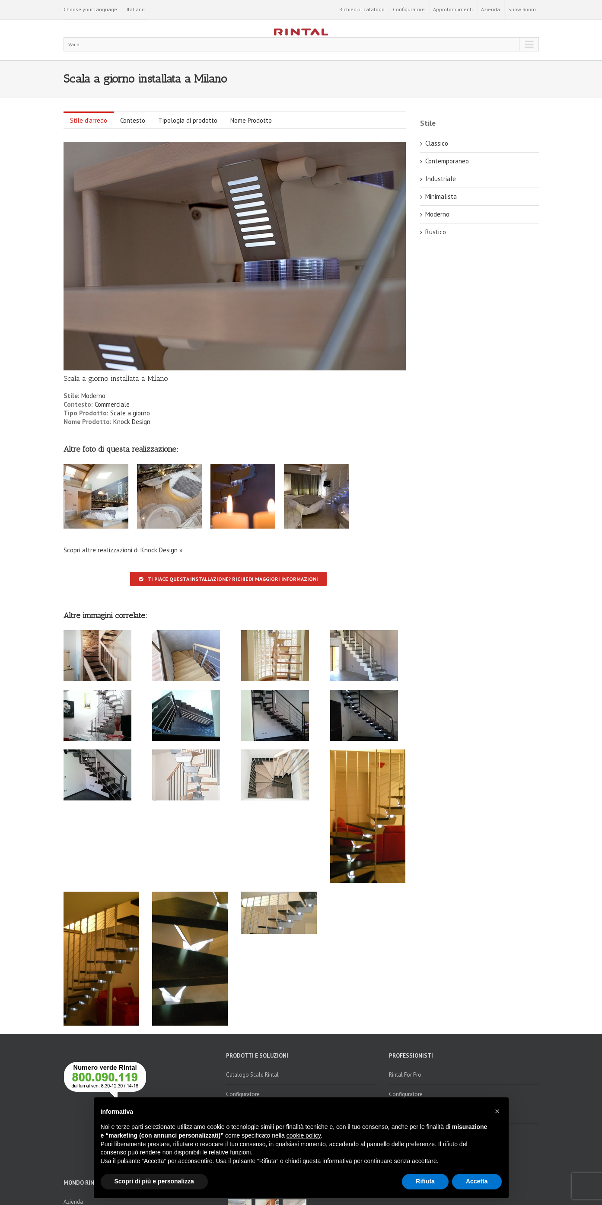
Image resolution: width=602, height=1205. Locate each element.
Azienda (490, 9)
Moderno (93, 396)
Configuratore (409, 9)
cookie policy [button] (304, 1135)
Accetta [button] (477, 1181)
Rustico (435, 232)
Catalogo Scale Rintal (252, 1074)
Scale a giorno (130, 413)
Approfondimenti (453, 9)
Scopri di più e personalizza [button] (154, 1181)
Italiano (136, 9)
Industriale (440, 179)
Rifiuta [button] (425, 1181)
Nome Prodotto (251, 120)
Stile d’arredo (88, 120)
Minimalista (441, 196)
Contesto (132, 120)
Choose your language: (91, 9)
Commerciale (112, 404)
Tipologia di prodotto (187, 120)
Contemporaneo (447, 161)
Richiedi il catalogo (362, 9)
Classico (436, 143)
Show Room (522, 9)
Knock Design (131, 422)
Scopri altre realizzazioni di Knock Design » (123, 550)
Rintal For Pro (405, 1074)
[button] (497, 1111)
